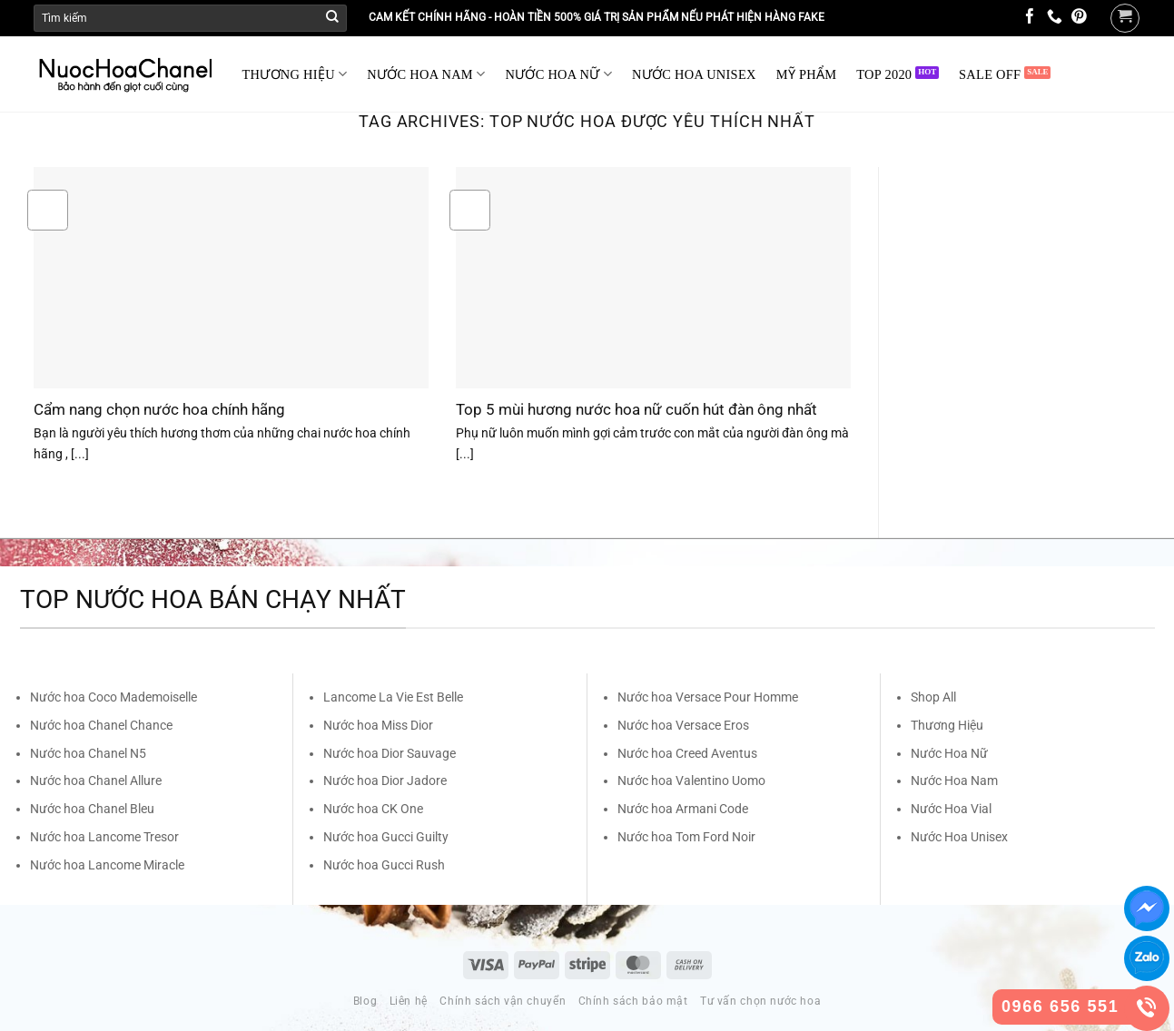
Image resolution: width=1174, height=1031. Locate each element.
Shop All (933, 697)
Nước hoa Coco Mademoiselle (113, 697)
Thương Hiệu (947, 725)
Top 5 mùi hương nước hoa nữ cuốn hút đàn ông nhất (636, 409)
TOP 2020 (884, 74)
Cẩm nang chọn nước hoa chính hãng (159, 409)
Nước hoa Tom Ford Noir (686, 837)
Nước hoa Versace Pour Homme (707, 697)
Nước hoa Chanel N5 (88, 753)
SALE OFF (990, 74)
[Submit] (332, 18)
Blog (365, 1001)
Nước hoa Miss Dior (378, 725)
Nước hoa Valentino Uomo (691, 780)
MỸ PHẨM (806, 74)
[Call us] (1054, 17)
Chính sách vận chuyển (502, 1001)
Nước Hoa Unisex (959, 837)
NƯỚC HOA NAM (426, 74)
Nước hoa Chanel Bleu (92, 808)
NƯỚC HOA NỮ (558, 74)
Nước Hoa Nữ (949, 753)
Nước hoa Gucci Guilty (386, 837)
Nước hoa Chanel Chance (101, 725)
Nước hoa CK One (373, 808)
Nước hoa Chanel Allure (96, 780)
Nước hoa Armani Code (682, 808)
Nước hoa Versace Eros (683, 725)
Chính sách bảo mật (633, 1001)
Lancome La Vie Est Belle (393, 697)
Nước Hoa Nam (954, 780)
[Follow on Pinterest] (1079, 17)
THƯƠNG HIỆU (295, 74)
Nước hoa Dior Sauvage (389, 753)
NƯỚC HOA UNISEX (694, 74)
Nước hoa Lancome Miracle (107, 865)
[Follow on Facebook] (1030, 17)
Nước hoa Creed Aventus (687, 753)
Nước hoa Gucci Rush (384, 865)
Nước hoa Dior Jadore (385, 780)
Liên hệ (409, 1001)
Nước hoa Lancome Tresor (104, 837)
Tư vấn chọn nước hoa (760, 1001)
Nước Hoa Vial (951, 808)
